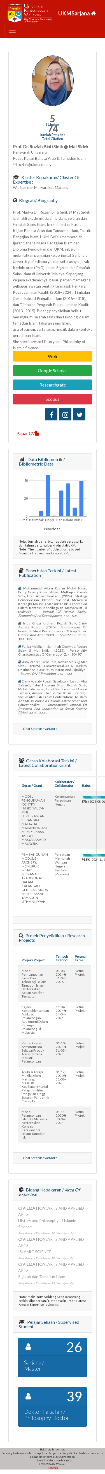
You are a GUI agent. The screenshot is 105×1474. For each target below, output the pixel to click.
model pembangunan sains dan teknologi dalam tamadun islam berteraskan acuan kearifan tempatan (34, 983)
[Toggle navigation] (12, 30)
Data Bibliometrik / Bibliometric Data (42, 461)
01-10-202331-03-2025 (61, 1048)
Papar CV (28, 433)
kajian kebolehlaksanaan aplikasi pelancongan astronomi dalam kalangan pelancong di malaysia (35, 1020)
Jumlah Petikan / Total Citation (52, 137)
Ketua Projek (80, 973)
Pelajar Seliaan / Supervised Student (49, 1324)
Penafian (52, 1467)
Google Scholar (52, 370)
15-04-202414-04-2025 (61, 1012)
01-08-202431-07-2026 (61, 976)
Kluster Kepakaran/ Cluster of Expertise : (46, 179)
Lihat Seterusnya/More (40, 728)
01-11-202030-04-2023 (61, 1117)
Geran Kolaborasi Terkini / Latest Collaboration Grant (48, 763)
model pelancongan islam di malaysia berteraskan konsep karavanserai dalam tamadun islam (34, 1124)
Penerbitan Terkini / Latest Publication (47, 573)
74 (52, 128)
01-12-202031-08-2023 (61, 1077)
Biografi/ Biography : (39, 200)
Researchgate (52, 384)
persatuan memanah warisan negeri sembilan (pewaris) (62, 864)
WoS (52, 356)
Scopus (52, 399)
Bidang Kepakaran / (49, 1192)
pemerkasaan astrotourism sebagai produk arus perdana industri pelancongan (33, 1052)
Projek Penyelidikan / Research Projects (52, 938)
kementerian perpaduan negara (65, 800)
